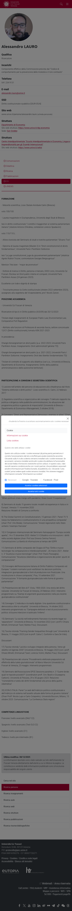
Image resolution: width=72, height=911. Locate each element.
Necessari (12, 480)
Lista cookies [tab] (13, 440)
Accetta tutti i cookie (36, 491)
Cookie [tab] (10, 430)
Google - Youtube (30, 480)
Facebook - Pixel (50, 480)
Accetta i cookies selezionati (36, 485)
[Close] (68, 419)
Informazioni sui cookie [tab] (17, 435)
